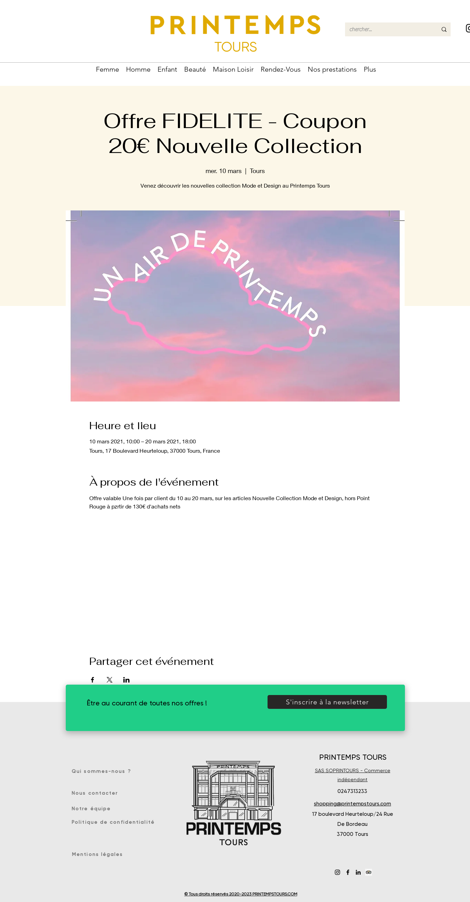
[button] (107, 68)
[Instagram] (337, 872)
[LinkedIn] (358, 872)
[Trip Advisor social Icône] (368, 872)
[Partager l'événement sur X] (109, 680)
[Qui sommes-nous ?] (104, 771)
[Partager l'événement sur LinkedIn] (126, 680)
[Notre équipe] (95, 808)
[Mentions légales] (99, 854)
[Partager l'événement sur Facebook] (92, 680)
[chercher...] (388, 29)
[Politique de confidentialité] (114, 822)
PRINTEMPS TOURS (353, 757)
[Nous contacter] (97, 793)
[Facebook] (347, 872)
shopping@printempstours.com (352, 804)
